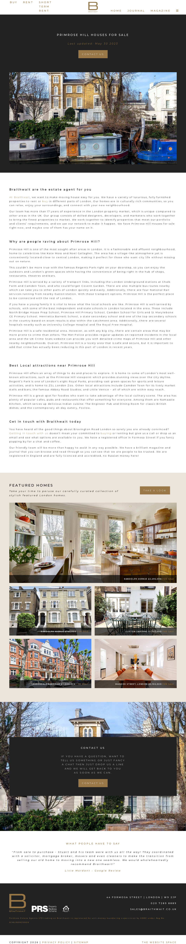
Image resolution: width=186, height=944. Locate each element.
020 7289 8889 (164, 903)
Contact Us (93, 54)
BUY (13, 2)
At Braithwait (19, 197)
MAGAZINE (161, 10)
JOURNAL (136, 10)
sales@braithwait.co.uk (153, 909)
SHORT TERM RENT (45, 6)
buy (45, 201)
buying (106, 433)
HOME (116, 10)
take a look (155, 490)
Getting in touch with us (29, 433)
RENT (28, 2)
